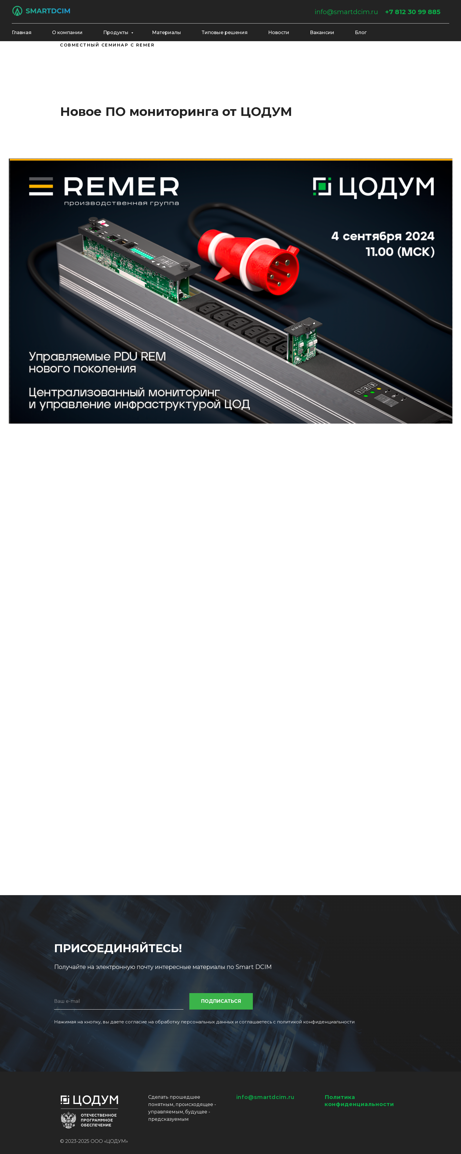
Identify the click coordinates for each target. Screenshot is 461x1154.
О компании (67, 32)
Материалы (166, 32)
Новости (278, 32)
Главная (21, 32)
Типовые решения (225, 32)
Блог (361, 32)
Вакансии (322, 32)
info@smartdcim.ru (346, 12)
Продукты (116, 32)
